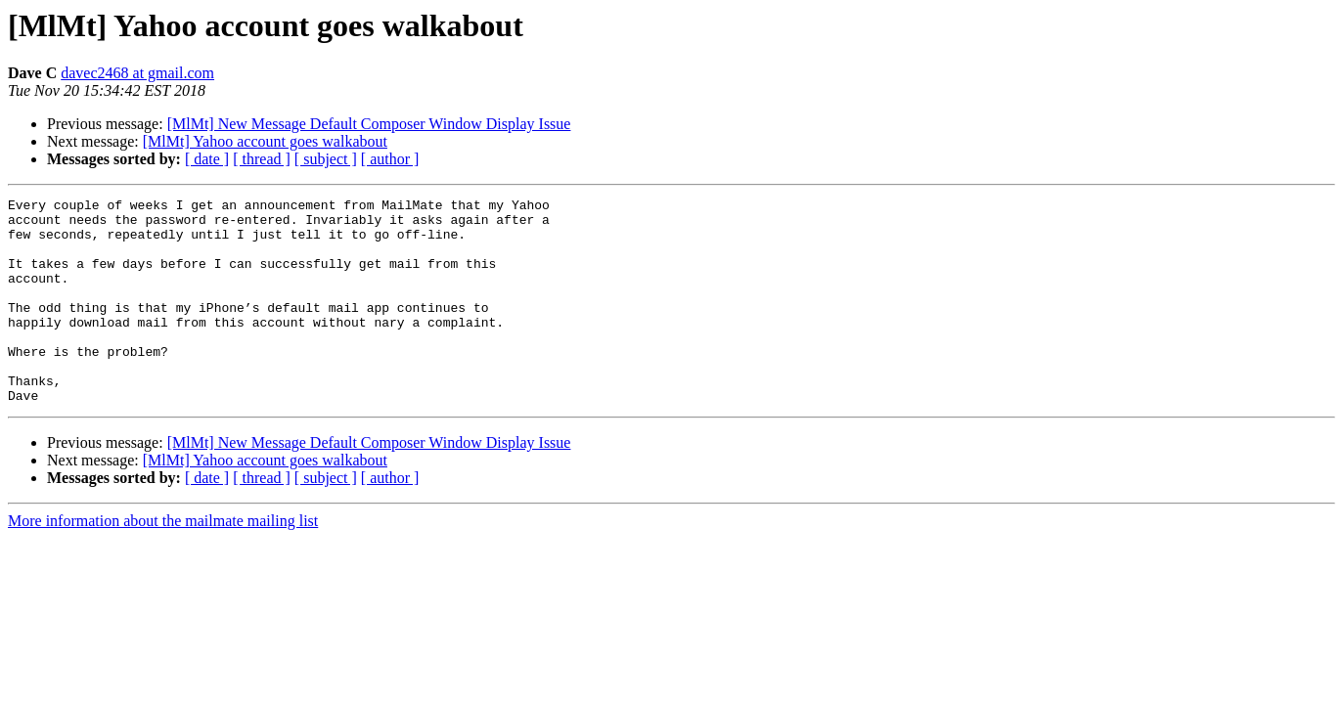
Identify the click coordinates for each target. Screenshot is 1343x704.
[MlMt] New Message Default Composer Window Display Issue (369, 123)
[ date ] (207, 159)
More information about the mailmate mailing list (163, 561)
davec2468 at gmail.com (137, 73)
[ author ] (390, 159)
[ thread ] (262, 159)
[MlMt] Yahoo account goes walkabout (265, 141)
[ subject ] (325, 159)
